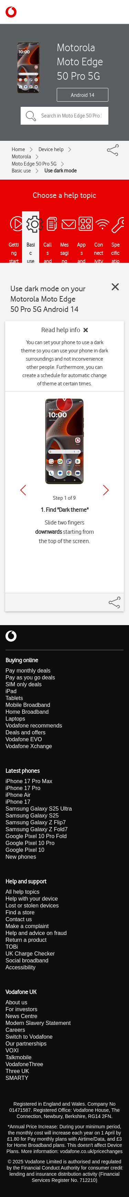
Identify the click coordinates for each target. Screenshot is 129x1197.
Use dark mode (60, 171)
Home (18, 149)
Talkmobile (19, 1057)
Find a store (20, 912)
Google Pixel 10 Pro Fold (36, 836)
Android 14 (82, 95)
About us (16, 1002)
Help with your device (32, 899)
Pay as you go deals (30, 677)
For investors (21, 1009)
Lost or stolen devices (32, 905)
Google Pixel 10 (25, 850)
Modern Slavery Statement (38, 1023)
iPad (11, 691)
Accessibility (20, 967)
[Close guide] (115, 286)
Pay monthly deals (28, 671)
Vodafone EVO (24, 739)
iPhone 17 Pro (23, 788)
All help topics (23, 892)
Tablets (14, 698)
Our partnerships (26, 1044)
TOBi (12, 947)
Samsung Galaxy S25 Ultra (39, 809)
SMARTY (17, 1078)
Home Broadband (27, 712)
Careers (15, 1030)
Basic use (21, 171)
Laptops (15, 719)
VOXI (12, 1050)
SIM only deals (24, 684)
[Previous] (23, 490)
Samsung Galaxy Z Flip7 (36, 822)
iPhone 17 (18, 802)
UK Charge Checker (30, 954)
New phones (21, 857)
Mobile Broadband (28, 705)
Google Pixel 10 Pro (30, 843)
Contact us (19, 919)
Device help (51, 149)
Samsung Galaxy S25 (32, 815)
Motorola (21, 157)
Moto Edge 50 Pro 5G (34, 164)
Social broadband (27, 960)
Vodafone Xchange (29, 746)
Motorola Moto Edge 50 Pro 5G (80, 61)
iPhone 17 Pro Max (29, 781)
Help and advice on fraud (36, 933)
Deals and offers (25, 732)
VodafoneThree (24, 1064)
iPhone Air (18, 795)
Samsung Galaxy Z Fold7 (37, 829)
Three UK (17, 1071)
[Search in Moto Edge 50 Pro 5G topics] (64, 116)
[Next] (106, 490)
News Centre (21, 1016)
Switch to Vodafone (29, 1037)
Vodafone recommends (34, 726)
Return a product (26, 940)
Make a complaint (27, 926)
